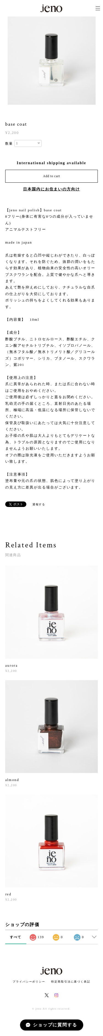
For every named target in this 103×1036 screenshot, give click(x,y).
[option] (52, 61)
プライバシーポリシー (29, 981)
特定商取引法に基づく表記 (70, 981)
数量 (9, 143)
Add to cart (51, 176)
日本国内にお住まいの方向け (51, 189)
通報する (39, 504)
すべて (15, 937)
